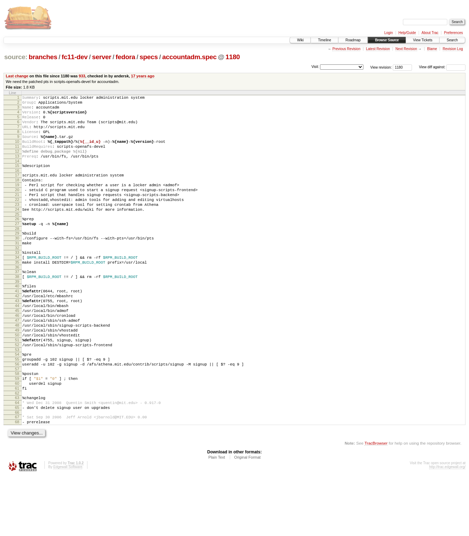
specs (149, 57)
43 (17, 337)
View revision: (381, 67)
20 (17, 208)
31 (17, 270)
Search (452, 40)
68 (17, 481)
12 (17, 163)
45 (17, 349)
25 (17, 237)
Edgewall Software (67, 527)
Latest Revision (378, 49)
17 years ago (143, 76)
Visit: (315, 67)
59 (17, 430)
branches (43, 57)
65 (17, 464)
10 (17, 151)
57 (17, 419)
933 (82, 76)
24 (17, 231)
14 (17, 175)
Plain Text (216, 517)
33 (17, 281)
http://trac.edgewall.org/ (447, 527)
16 (17, 185)
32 (17, 276)
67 (17, 475)
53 (17, 397)
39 (17, 315)
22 (17, 219)
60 (17, 436)
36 (17, 299)
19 (17, 202)
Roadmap (353, 40)
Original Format (247, 517)
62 (17, 448)
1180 (233, 57)
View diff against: (442, 67)
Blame (432, 49)
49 (17, 373)
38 (17, 309)
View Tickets (422, 40)
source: (15, 57)
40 (17, 320)
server (101, 57)
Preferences (453, 33)
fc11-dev (74, 57)
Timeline (324, 40)
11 (17, 157)
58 (17, 424)
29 (17, 258)
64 (17, 458)
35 (17, 293)
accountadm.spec (189, 57)
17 (17, 190)
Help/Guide (407, 33)
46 (17, 355)
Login (388, 33)
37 (17, 303)
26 (17, 242)
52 (17, 391)
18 (17, 196)
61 (17, 442)
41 (17, 325)
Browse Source (387, 40)
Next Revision (406, 49)
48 (17, 367)
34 (17, 287)
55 (17, 407)
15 (17, 179)
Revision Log (453, 49)
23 (17, 225)
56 (17, 413)
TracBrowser (376, 503)
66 (17, 470)
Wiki (300, 40)
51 (17, 385)
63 (17, 452)
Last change (17, 76)
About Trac (429, 33)
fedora (125, 57)
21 (17, 213)
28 (17, 254)
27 (17, 248)
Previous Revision (346, 49)
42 (17, 331)
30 (17, 264)
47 (17, 361)
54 (17, 401)
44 (17, 343)
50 (17, 379)
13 (17, 169)
